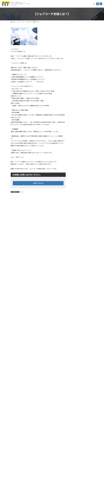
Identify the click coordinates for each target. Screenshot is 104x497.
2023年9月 (75, 321)
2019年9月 (75, 404)
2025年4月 (75, 257)
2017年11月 (75, 465)
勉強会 (73, 193)
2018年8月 (75, 451)
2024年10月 (75, 278)
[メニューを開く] (94, 4)
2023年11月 (75, 314)
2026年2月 (75, 221)
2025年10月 (75, 235)
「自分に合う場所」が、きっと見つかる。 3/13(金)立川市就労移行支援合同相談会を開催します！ (86, 119)
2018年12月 (75, 437)
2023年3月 (75, 336)
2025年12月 (75, 228)
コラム (22, 192)
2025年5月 (75, 253)
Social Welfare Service (44, 493)
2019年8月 (75, 408)
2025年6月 (75, 249)
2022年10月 (75, 354)
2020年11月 (75, 372)
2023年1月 (75, 343)
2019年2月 (75, 429)
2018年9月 (75, 447)
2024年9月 (75, 282)
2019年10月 (75, 401)
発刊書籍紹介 (75, 200)
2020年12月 (75, 368)
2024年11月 (75, 275)
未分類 (73, 197)
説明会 (73, 204)
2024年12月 (75, 271)
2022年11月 (75, 350)
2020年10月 (75, 375)
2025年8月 (75, 242)
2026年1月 (75, 224)
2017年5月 (75, 483)
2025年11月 (75, 231)
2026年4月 (75, 213)
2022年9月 (75, 357)
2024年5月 (75, 296)
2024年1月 (75, 307)
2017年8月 (75, 473)
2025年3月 (75, 260)
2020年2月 (75, 386)
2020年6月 (75, 379)
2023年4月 (75, 332)
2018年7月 (75, 455)
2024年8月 (75, 285)
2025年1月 (75, 267)
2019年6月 (75, 415)
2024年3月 (75, 303)
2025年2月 (75, 264)
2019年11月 (75, 397)
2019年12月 (75, 393)
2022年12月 (75, 347)
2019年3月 (75, 426)
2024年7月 (75, 289)
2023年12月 (75, 311)
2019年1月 (75, 433)
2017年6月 (75, 480)
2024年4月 (75, 300)
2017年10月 (75, 469)
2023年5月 (75, 329)
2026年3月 (75, 217)
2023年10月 (75, 318)
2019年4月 (75, 422)
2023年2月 (75, 339)
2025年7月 (75, 246)
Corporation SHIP (56, 493)
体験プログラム (76, 189)
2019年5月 (75, 419)
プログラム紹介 (76, 186)
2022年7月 (75, 365)
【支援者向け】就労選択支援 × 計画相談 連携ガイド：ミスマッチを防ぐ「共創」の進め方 (86, 37)
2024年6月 (75, 293)
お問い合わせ (38, 183)
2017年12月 (75, 462)
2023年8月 (75, 325)
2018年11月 (75, 440)
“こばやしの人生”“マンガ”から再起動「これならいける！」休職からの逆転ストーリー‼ (86, 51)
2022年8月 (75, 361)
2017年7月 (75, 476)
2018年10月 (75, 444)
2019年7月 (75, 411)
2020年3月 (75, 383)
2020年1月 (75, 390)
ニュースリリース (76, 182)
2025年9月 (75, 239)
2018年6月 (75, 458)
